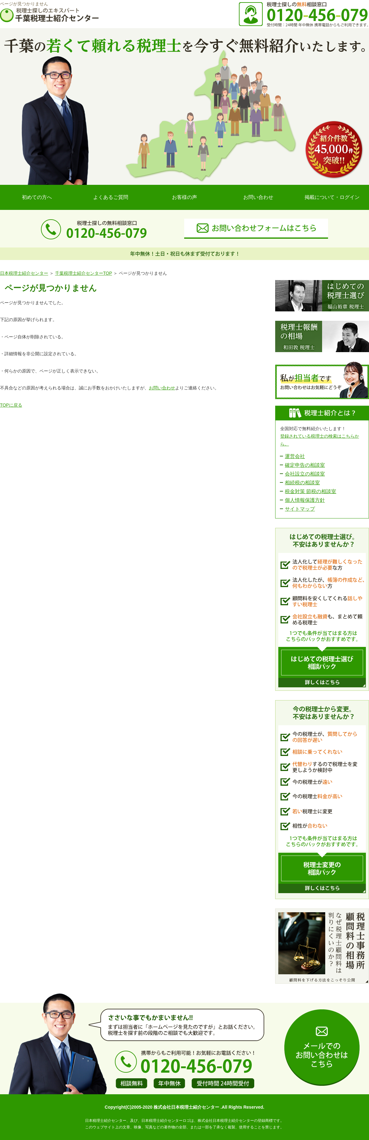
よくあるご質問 (110, 197)
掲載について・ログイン (332, 197)
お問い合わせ (258, 197)
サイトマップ (300, 509)
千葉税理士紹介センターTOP (83, 273)
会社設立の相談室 (305, 473)
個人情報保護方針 (305, 500)
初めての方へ (37, 197)
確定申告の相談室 (305, 465)
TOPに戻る (11, 405)
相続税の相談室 (302, 482)
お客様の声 (184, 197)
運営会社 (295, 456)
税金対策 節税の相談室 (310, 491)
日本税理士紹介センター (24, 273)
